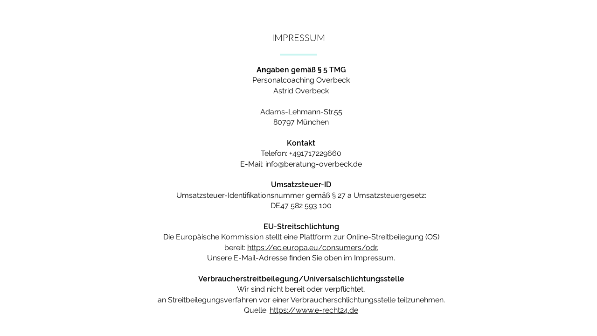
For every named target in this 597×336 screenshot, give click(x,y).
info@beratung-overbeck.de (313, 164)
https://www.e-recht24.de (314, 310)
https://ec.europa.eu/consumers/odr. (312, 247)
